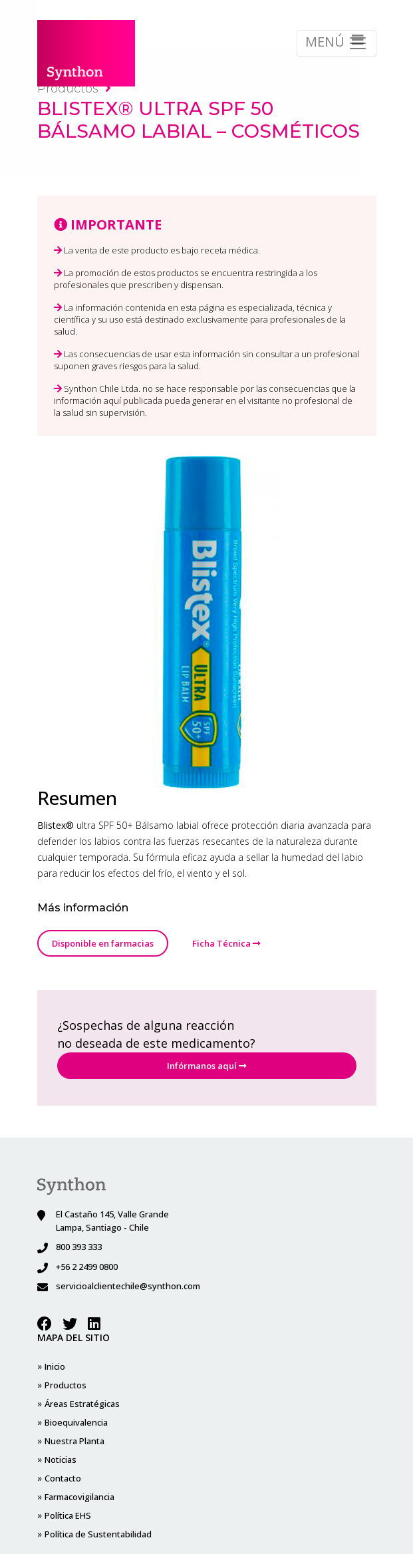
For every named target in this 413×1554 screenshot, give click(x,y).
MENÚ (336, 43)
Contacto (218, 1366)
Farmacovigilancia (235, 1385)
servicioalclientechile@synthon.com (128, 1286)
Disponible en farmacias (103, 943)
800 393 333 (79, 1247)
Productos (74, 88)
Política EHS (323, 1366)
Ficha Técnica (226, 943)
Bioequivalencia (76, 1441)
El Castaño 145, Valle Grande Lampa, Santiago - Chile (112, 1220)
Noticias (154, 1404)
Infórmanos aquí (206, 1066)
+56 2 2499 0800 (87, 1267)
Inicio (55, 1366)
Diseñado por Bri (206, 1527)
